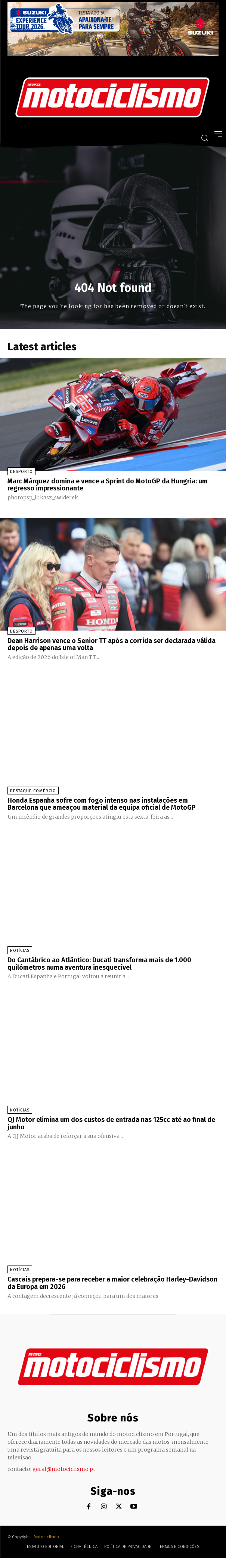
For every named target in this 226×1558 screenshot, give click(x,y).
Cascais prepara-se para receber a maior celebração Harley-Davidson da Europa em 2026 (112, 1283)
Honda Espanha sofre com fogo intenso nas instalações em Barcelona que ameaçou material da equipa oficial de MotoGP (101, 804)
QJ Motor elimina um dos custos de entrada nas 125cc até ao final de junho (111, 1123)
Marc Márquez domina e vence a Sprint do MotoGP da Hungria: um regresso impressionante (107, 485)
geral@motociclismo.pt (63, 1469)
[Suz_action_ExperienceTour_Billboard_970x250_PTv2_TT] (113, 54)
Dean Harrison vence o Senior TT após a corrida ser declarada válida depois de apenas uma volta (111, 644)
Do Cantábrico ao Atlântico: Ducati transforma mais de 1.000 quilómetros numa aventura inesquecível (99, 964)
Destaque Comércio (33, 790)
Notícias (20, 950)
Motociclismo (46, 1537)
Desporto (21, 471)
